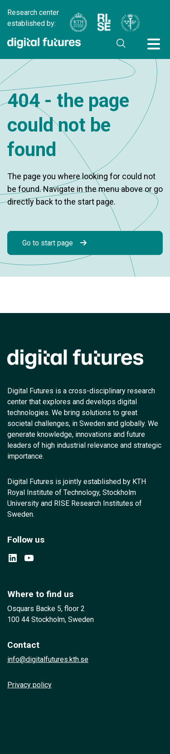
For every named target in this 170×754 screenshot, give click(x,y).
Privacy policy (29, 685)
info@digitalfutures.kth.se (47, 659)
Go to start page (47, 243)
